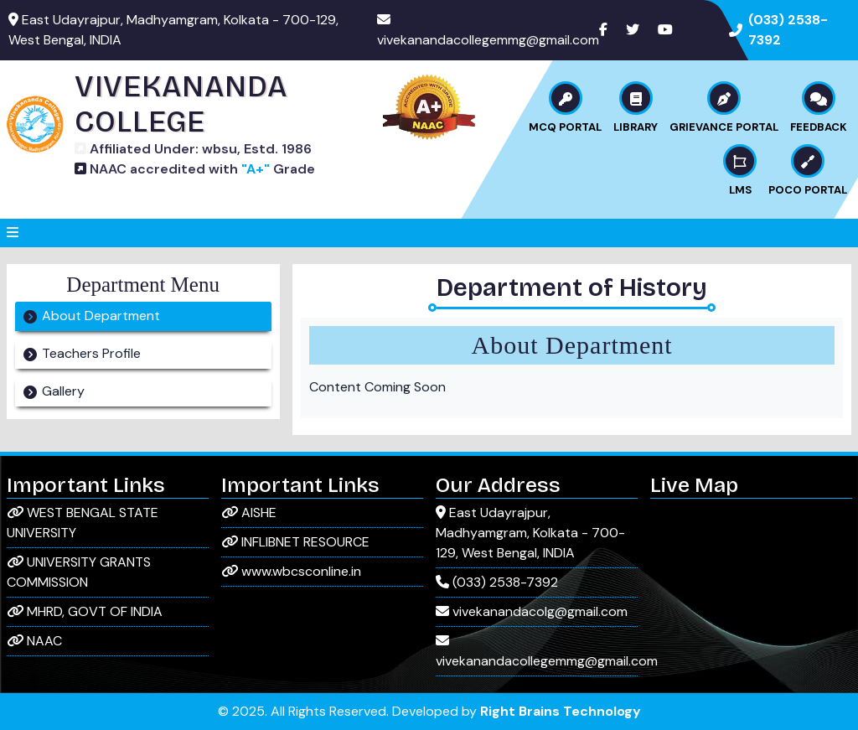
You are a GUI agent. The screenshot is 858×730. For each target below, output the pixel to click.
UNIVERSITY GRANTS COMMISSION (79, 572)
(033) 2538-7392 (497, 582)
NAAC (34, 641)
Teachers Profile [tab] (91, 353)
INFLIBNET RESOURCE (295, 542)
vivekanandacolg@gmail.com (532, 611)
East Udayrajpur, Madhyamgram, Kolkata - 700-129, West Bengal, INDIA (530, 533)
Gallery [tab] (63, 391)
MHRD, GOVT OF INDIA (85, 611)
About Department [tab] (101, 315)
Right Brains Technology (560, 711)
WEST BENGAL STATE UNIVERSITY (82, 522)
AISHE (249, 512)
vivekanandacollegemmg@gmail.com (488, 40)
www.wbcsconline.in (291, 571)
